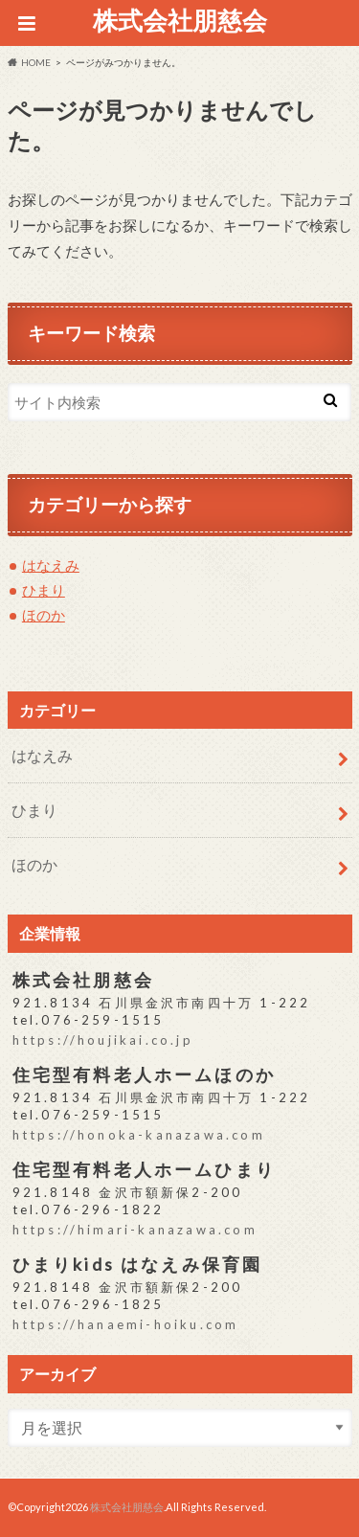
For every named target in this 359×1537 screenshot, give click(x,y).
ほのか (43, 614)
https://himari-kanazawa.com (135, 1229)
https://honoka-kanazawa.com (138, 1134)
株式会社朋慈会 (180, 20)
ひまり (43, 590)
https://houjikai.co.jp (102, 1040)
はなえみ (50, 565)
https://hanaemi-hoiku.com (125, 1324)
